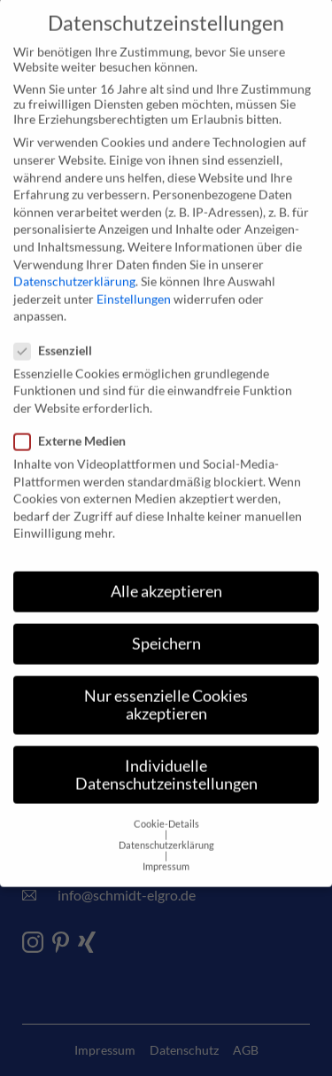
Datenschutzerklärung (74, 252)
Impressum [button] (166, 837)
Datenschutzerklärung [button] (166, 816)
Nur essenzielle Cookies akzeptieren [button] (166, 676)
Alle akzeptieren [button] (166, 562)
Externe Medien (75, 411)
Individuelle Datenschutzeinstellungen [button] (166, 746)
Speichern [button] (166, 614)
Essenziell (58, 321)
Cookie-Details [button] (166, 795)
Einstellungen (134, 269)
